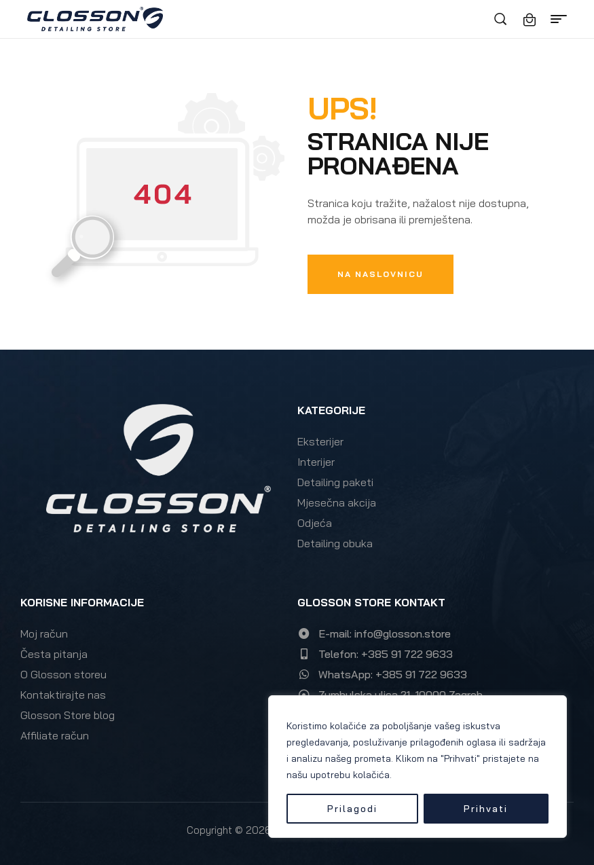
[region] (417, 766)
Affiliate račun (54, 735)
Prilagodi (352, 809)
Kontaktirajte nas (63, 694)
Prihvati (486, 809)
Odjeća (314, 523)
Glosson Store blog (67, 715)
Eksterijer (320, 441)
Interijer (316, 461)
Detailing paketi (335, 482)
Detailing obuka (335, 543)
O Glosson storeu (63, 674)
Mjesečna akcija (336, 502)
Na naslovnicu (380, 274)
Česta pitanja (54, 654)
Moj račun (44, 633)
